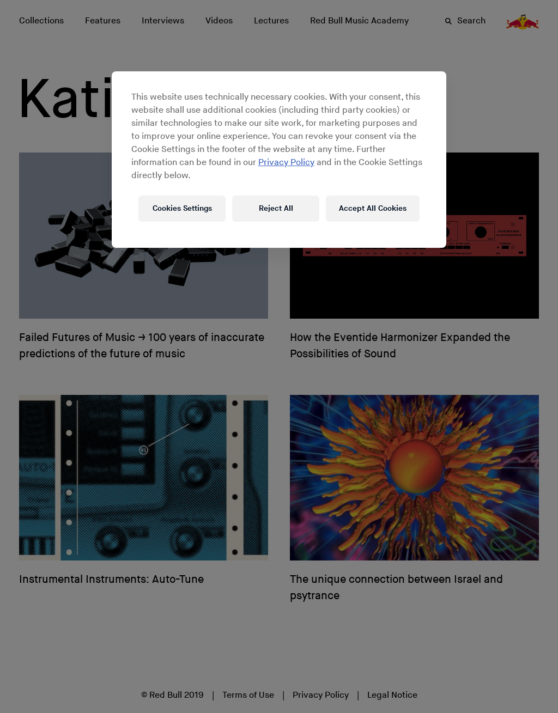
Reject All (276, 208)
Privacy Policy (286, 162)
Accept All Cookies (373, 208)
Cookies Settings (182, 208)
